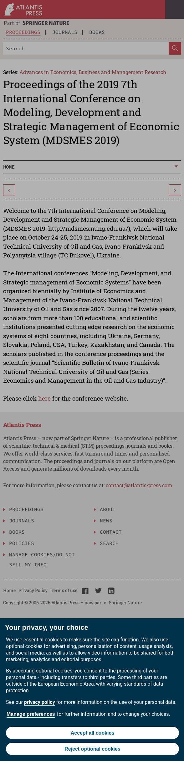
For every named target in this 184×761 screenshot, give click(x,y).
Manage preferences (31, 714)
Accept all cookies (93, 733)
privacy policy (39, 702)
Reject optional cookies (92, 749)
